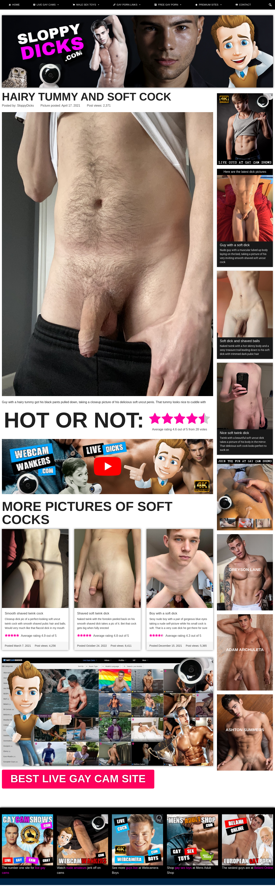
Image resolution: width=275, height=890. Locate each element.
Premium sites (210, 5)
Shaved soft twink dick (93, 613)
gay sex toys (183, 872)
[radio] (155, 419)
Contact (245, 4)
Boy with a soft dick (163, 613)
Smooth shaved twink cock (24, 613)
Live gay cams (48, 5)
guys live (132, 872)
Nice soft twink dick (234, 433)
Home (16, 4)
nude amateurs (76, 872)
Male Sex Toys (88, 5)
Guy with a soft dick (235, 245)
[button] (270, 5)
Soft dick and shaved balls (240, 341)
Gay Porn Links (129, 5)
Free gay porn (170, 5)
